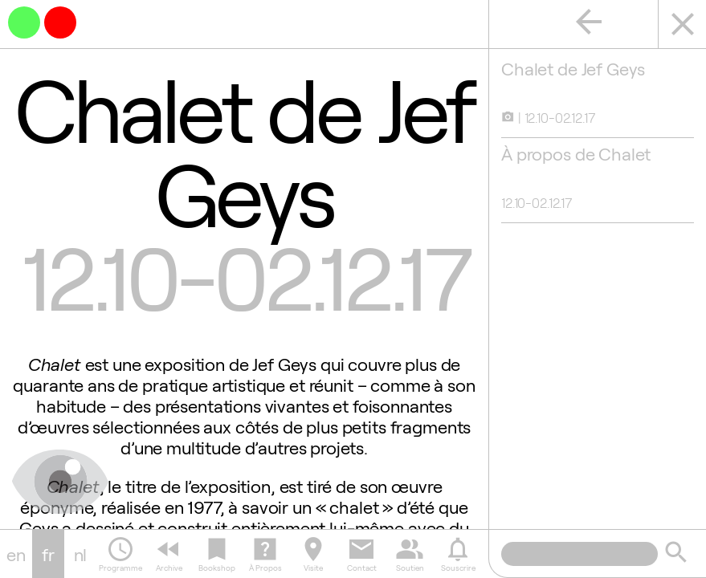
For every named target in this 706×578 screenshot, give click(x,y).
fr (48, 553)
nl (81, 553)
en (16, 553)
